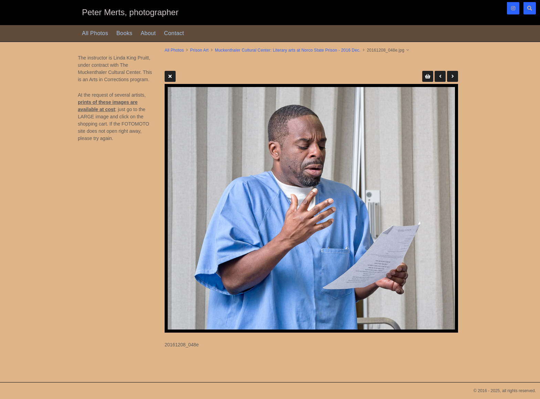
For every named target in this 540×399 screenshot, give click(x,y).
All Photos (95, 33)
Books (124, 33)
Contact (174, 33)
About (148, 33)
